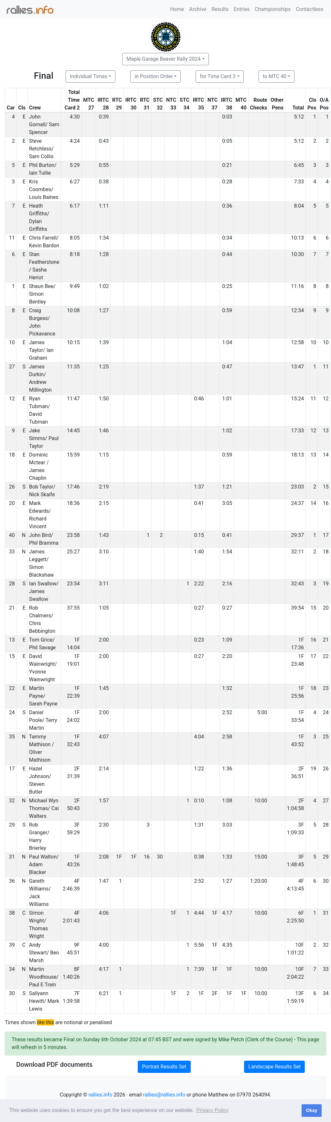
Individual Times (88, 76)
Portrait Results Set (164, 1067)
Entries (242, 9)
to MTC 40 (275, 76)
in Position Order (153, 76)
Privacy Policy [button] (212, 1110)
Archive (197, 9)
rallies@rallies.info (164, 1095)
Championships (273, 9)
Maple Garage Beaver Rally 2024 (163, 59)
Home (177, 9)
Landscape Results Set (274, 1067)
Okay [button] (311, 1110)
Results (220, 9)
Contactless (309, 9)
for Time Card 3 (217, 76)
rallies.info (100, 1095)
